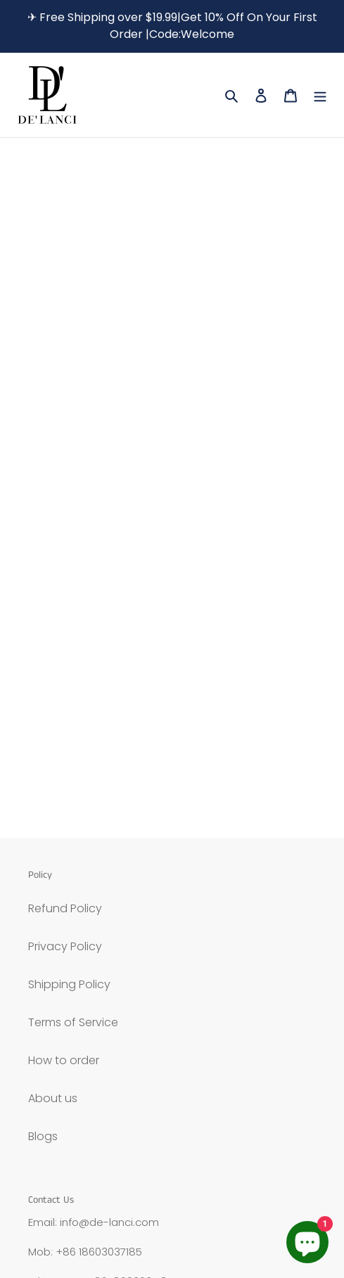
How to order (63, 1060)
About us (52, 1098)
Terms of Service (73, 1022)
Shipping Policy (69, 984)
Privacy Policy (65, 946)
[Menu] (320, 94)
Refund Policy (65, 908)
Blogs (43, 1136)
